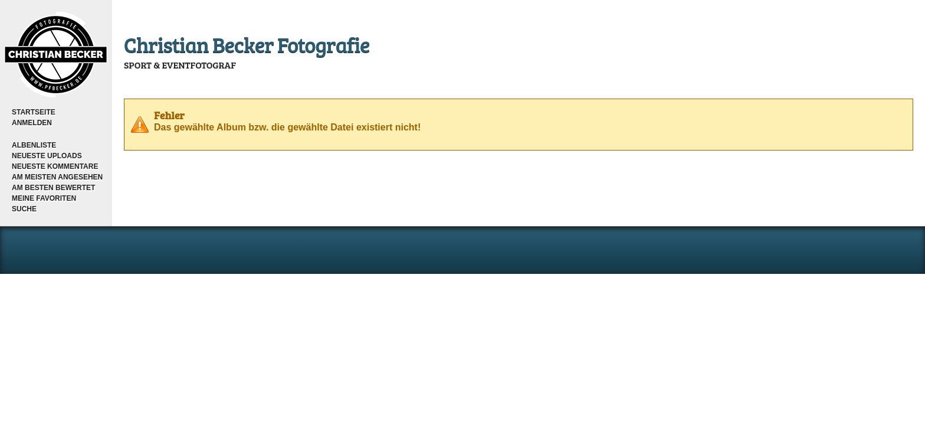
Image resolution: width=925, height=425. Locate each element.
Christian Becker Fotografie (246, 44)
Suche (24, 209)
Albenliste (34, 145)
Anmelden (32, 123)
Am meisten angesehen (57, 177)
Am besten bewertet (53, 188)
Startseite (33, 112)
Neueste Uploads (47, 156)
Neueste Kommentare (55, 166)
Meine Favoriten (44, 198)
